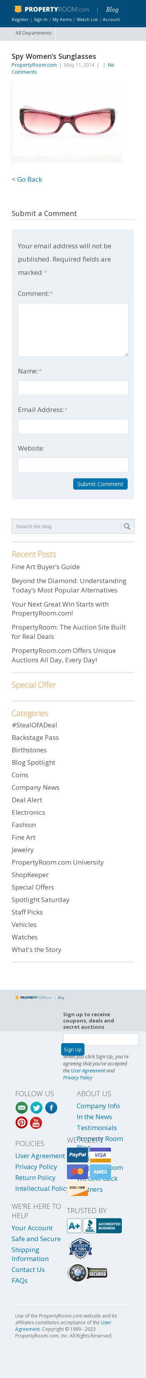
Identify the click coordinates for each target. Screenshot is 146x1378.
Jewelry (23, 849)
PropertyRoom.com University (58, 862)
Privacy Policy (77, 1077)
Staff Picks (27, 911)
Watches (25, 936)
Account (111, 19)
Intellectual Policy (42, 1188)
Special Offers (33, 887)
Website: (31, 448)
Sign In (40, 19)
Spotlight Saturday (41, 899)
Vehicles (24, 924)
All (33, 33)
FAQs (20, 1280)
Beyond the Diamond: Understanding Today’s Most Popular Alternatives (69, 585)
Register (20, 19)
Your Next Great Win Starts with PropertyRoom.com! (60, 609)
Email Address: (43, 409)
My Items (62, 19)
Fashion (24, 824)
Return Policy (35, 1177)
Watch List (87, 19)
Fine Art (23, 837)
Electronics (28, 812)
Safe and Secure (36, 1238)
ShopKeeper (30, 874)
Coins (20, 774)
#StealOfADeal (34, 724)
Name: (30, 370)
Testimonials (97, 1127)
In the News (94, 1116)
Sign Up (73, 1049)
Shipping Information (30, 1254)
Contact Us (28, 1269)
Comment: (35, 293)
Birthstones (29, 749)
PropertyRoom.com (34, 64)
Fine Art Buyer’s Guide (46, 566)
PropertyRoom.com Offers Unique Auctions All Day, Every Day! (64, 655)
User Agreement (88, 1070)
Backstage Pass (35, 737)
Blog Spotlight (33, 762)
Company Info (98, 1105)
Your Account (32, 1227)
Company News (36, 787)
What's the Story (37, 949)
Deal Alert (27, 799)
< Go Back (27, 179)
